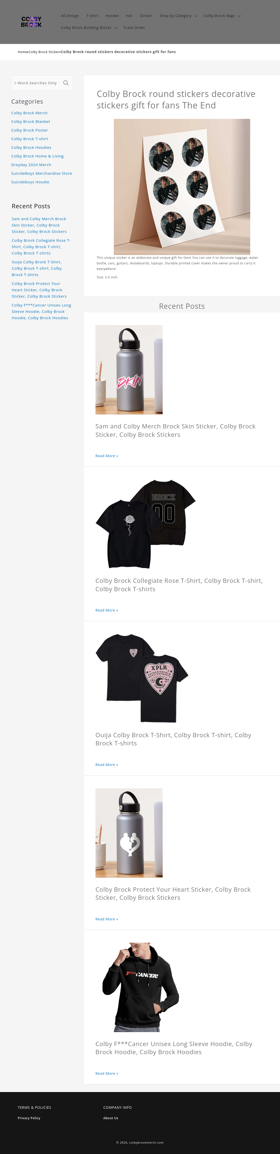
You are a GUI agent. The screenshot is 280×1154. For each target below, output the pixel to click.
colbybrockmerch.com (146, 1142)
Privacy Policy (29, 1118)
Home (22, 52)
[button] (178, 16)
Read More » (106, 455)
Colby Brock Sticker (44, 52)
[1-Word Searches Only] (36, 83)
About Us (110, 1118)
